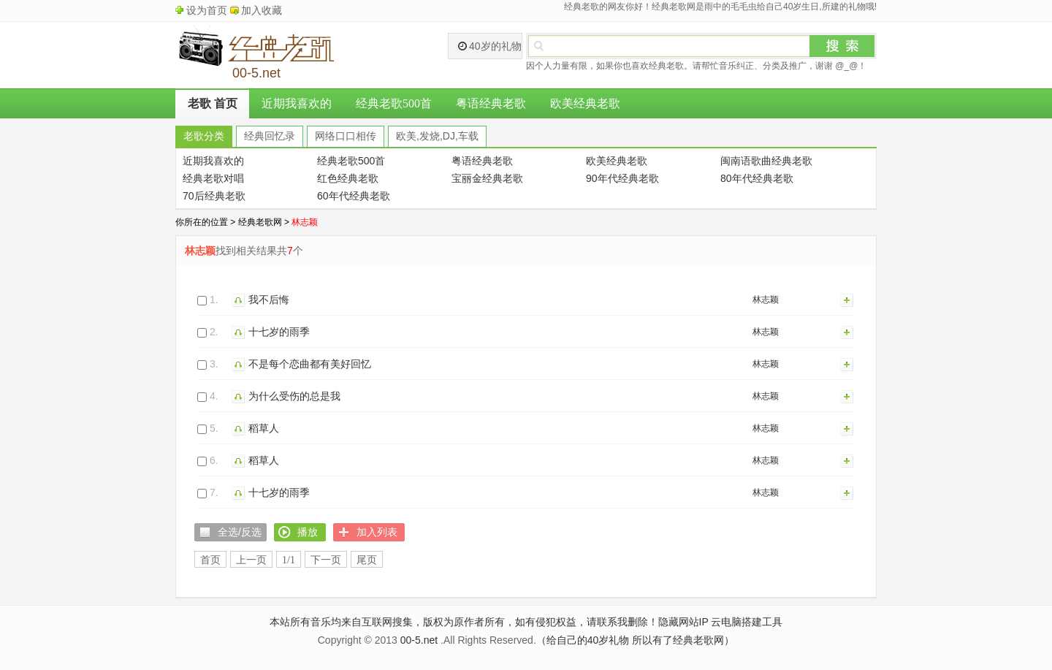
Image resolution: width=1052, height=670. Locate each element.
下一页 (325, 560)
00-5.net (419, 640)
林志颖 (765, 299)
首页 (210, 560)
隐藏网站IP (683, 622)
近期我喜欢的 (297, 103)
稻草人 (263, 428)
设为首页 (206, 10)
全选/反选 (240, 532)
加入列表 (847, 300)
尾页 (367, 560)
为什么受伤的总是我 (294, 396)
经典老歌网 (260, 222)
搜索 (842, 46)
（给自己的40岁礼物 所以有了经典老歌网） (635, 640)
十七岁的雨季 (279, 332)
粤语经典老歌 (491, 103)
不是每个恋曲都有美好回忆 (309, 364)
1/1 (288, 560)
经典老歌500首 (394, 103)
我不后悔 (268, 299)
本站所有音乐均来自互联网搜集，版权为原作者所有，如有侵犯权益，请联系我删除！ (464, 622)
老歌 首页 (212, 103)
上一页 (251, 560)
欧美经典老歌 (585, 103)
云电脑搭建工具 (746, 622)
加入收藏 (261, 10)
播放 (240, 300)
